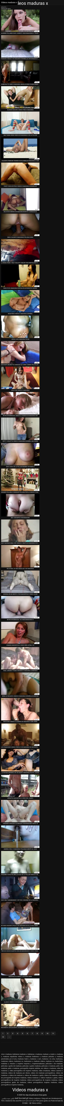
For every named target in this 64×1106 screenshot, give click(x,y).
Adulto (3, 7)
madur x (53, 1054)
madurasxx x (28, 1061)
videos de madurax (51, 1075)
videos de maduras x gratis (34, 1075)
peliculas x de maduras (54, 1063)
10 (47, 1033)
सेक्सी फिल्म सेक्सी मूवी (21, 1098)
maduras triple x (23, 1059)
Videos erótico (36, 1103)
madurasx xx (18, 1061)
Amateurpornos (56, 1098)
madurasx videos (7, 1061)
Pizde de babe (56, 1101)
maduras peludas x (49, 1056)
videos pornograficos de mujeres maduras (42, 1080)
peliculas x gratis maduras (31, 1066)
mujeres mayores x (24, 1063)
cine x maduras (6, 1054)
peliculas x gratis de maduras (11, 1066)
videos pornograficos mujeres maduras (42, 1082)
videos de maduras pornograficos (43, 1073)
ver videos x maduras (48, 1068)
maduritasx (59, 1061)
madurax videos (39, 1061)
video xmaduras (44, 1071)
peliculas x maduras (48, 1066)
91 (3, 1037)
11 (53, 1033)
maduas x (46, 1054)
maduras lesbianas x (32, 1056)
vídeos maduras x (33, 1078)
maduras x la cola (48, 1059)
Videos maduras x (35, 1098)
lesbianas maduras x (19, 1054)
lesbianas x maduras (35, 1054)
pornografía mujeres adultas (30, 1068)
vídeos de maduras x (16, 1075)
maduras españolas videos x (13, 1056)
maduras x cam (35, 1059)
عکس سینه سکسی (8, 1098)
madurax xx (50, 1061)
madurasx (59, 1059)
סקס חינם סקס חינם (29, 1101)
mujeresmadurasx (38, 1063)
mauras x (13, 1063)
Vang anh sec (46, 1098)
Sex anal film (17, 1101)
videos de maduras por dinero (19, 1073)
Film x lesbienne (6, 1101)
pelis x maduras (13, 1068)
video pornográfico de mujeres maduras (24, 1071)
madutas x (5, 1063)
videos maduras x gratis (49, 1078)
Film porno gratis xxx (43, 1101)
